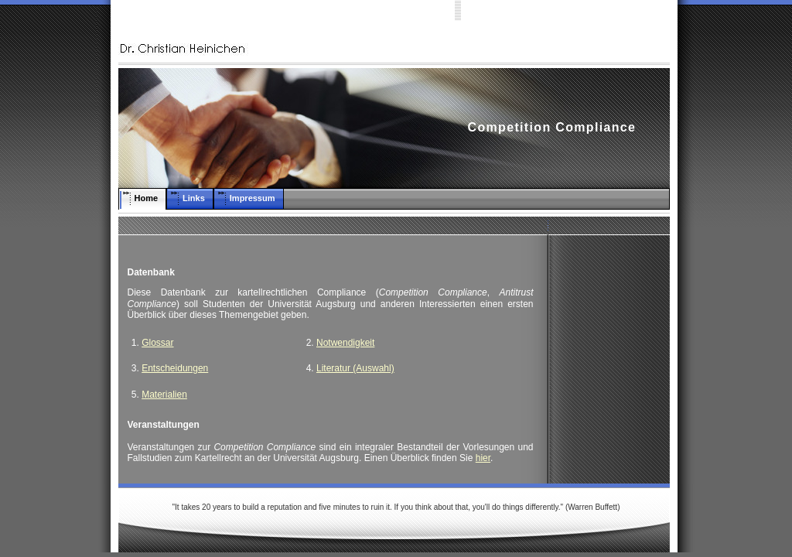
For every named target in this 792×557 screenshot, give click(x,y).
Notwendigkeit (345, 342)
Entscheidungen (175, 368)
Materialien (164, 394)
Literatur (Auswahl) (355, 368)
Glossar (157, 342)
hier (483, 458)
